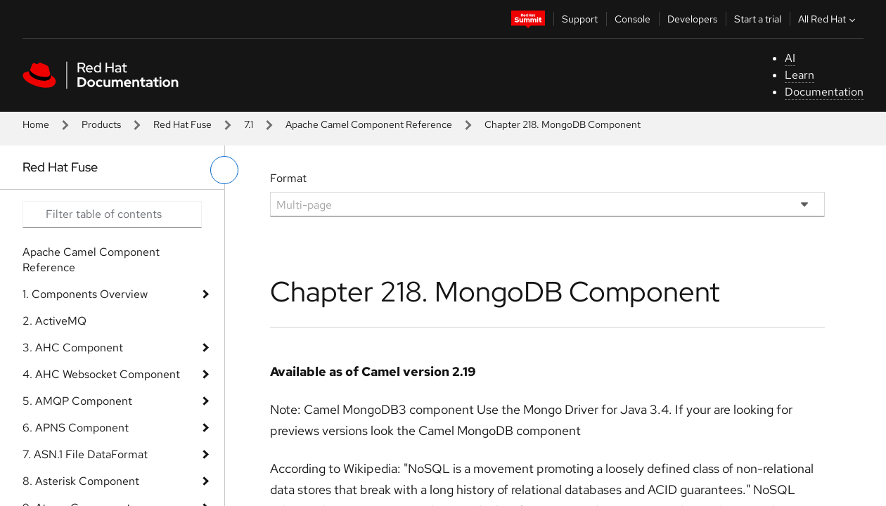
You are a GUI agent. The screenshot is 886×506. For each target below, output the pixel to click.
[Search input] (112, 214)
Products (101, 124)
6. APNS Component (76, 427)
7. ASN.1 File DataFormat (85, 454)
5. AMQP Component (77, 401)
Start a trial (757, 19)
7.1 (248, 124)
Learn (799, 74)
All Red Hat (828, 19)
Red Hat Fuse (182, 124)
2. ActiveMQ (54, 320)
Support (580, 19)
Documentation (824, 91)
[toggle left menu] (224, 170)
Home (36, 124)
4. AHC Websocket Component (101, 374)
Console (632, 19)
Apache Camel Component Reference (368, 124)
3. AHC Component (73, 347)
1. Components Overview (85, 294)
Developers (692, 19)
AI (790, 58)
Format (288, 178)
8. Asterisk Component (81, 481)
